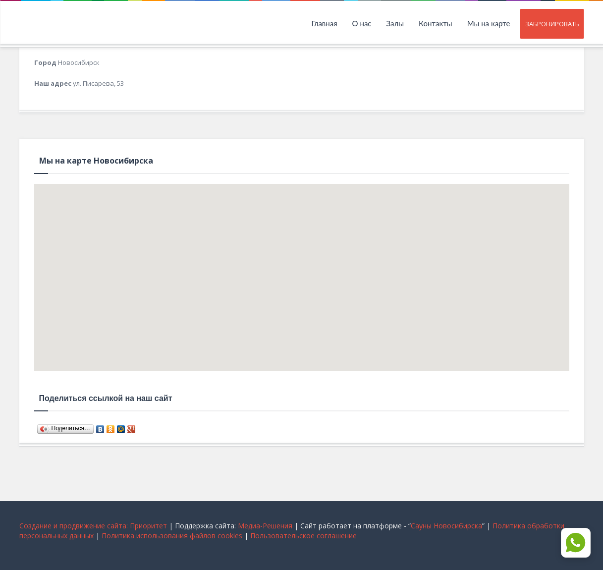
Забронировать (552, 23)
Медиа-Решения (265, 525)
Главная (324, 23)
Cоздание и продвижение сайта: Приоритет (93, 525)
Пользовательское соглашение (303, 535)
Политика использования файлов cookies (172, 535)
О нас (362, 23)
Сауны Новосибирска (446, 525)
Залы (395, 23)
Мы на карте (488, 23)
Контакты (435, 23)
